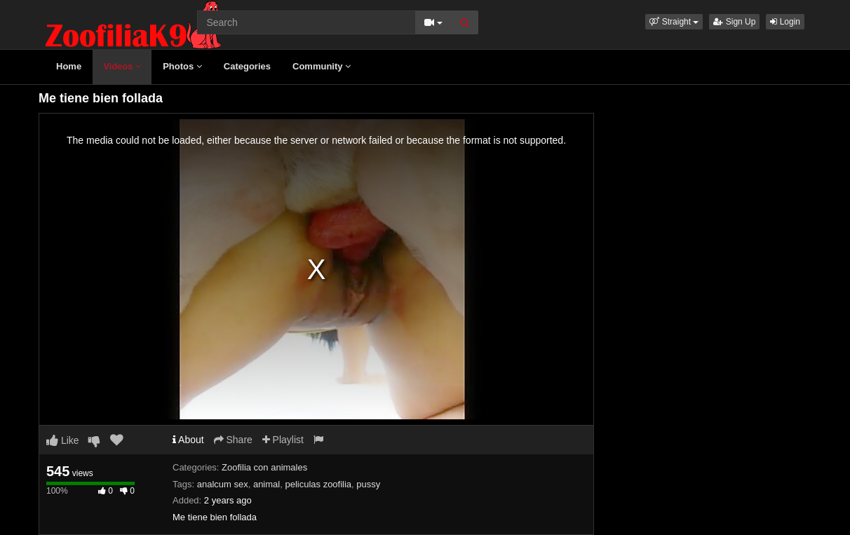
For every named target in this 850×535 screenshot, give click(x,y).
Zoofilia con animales (264, 467)
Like (62, 440)
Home (68, 66)
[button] (674, 21)
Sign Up (734, 22)
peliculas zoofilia (318, 484)
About (188, 439)
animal (266, 484)
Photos (182, 66)
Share (233, 439)
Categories (247, 66)
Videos (122, 66)
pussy (368, 484)
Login (785, 22)
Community (321, 66)
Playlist (283, 439)
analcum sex (222, 484)
